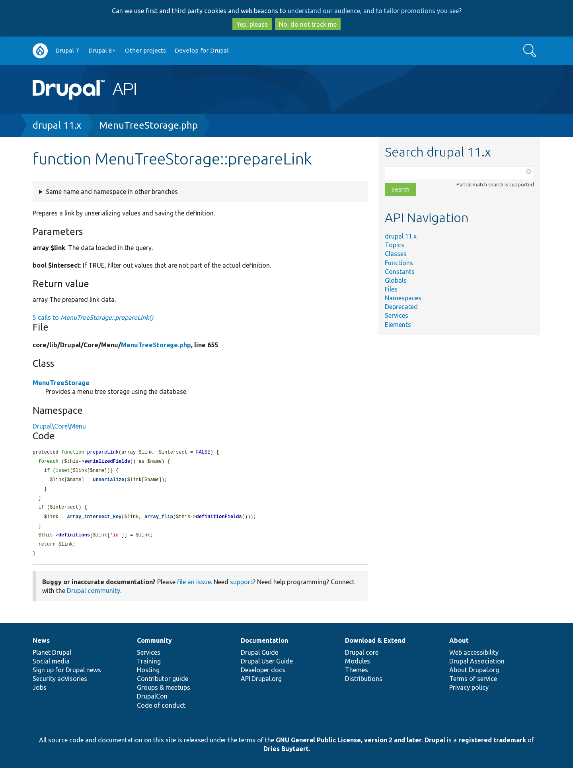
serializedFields (107, 462)
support (241, 586)
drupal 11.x (57, 125)
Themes (356, 674)
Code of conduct (161, 710)
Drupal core (361, 657)
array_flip (158, 520)
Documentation (264, 645)
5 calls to (93, 317)
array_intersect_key (94, 520)
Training (149, 665)
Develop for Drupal (202, 50)
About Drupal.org (474, 674)
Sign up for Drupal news (67, 674)
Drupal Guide (259, 657)
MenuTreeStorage (61, 382)
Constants (400, 271)
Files (391, 289)
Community (154, 645)
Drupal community (93, 595)
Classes (396, 253)
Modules (357, 665)
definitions (74, 539)
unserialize (108, 481)
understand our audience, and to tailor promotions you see (373, 10)
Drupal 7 (67, 50)
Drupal (435, 744)
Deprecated (401, 306)
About (459, 645)
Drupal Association (477, 665)
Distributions (363, 683)
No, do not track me (308, 24)
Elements (398, 324)
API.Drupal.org (261, 683)
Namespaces (403, 297)
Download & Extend (375, 645)
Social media (51, 665)
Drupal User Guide (267, 665)
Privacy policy (469, 692)
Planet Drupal (52, 657)
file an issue (194, 586)
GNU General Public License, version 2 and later (349, 744)
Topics (394, 245)
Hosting (148, 674)
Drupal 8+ (102, 50)
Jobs (40, 692)
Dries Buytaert (286, 753)
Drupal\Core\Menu (59, 426)
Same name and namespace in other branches (112, 191)
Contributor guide (162, 683)
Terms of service (473, 683)
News (41, 645)
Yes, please (252, 24)
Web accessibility (474, 657)
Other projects (145, 50)
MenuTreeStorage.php (148, 125)
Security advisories (60, 683)
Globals (396, 280)
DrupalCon (152, 701)
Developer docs (263, 674)
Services (396, 315)
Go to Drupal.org (40, 51)
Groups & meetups (163, 692)
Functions (399, 262)
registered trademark (492, 744)
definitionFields (219, 520)
